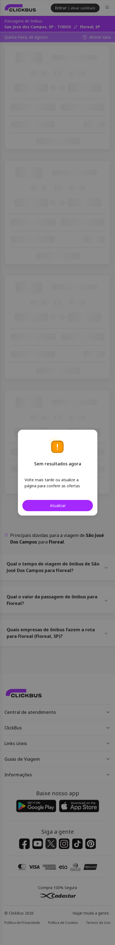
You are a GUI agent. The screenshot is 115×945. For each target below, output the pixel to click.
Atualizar (57, 505)
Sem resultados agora (57, 464)
